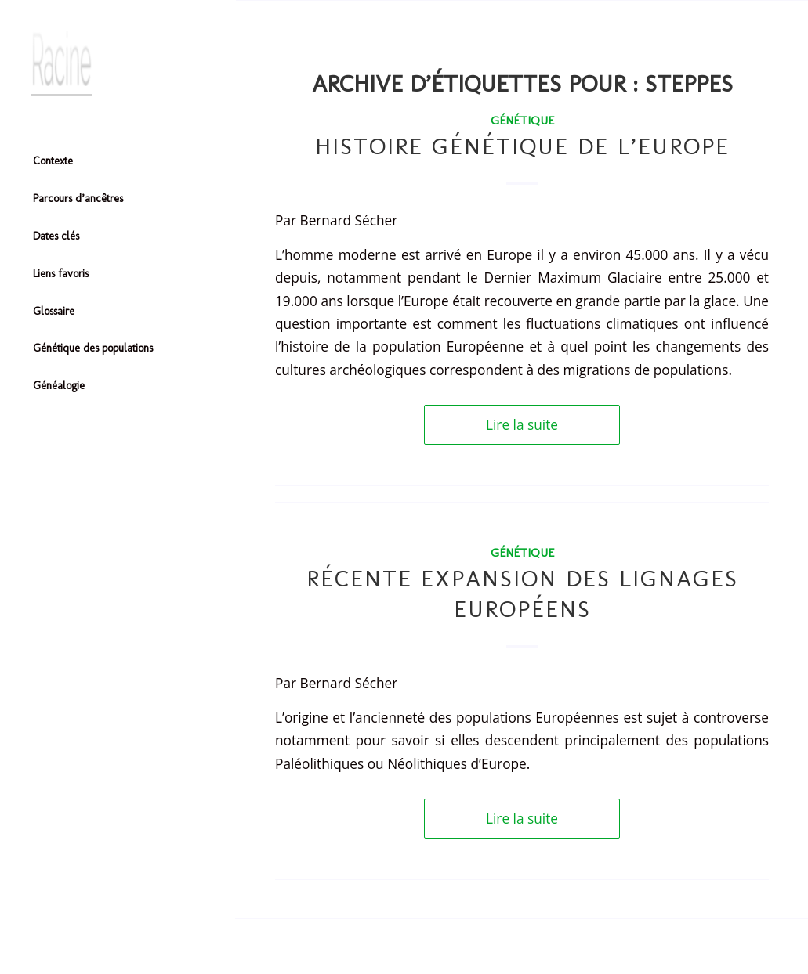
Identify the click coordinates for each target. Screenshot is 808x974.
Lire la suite (522, 425)
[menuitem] (118, 162)
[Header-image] (117, 63)
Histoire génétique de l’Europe (522, 146)
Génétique (522, 120)
